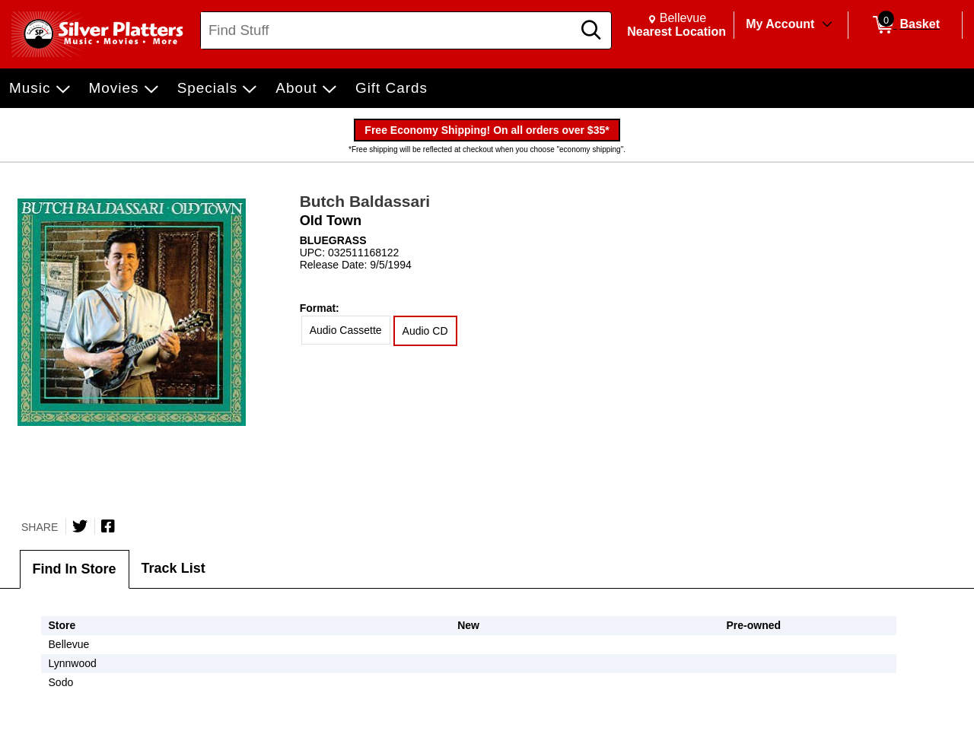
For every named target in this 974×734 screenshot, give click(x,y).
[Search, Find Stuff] (388, 30)
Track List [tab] (173, 568)
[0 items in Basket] (905, 25)
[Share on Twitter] (80, 526)
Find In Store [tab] (74, 569)
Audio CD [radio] (425, 331)
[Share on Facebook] (108, 526)
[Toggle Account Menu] (827, 25)
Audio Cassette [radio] (346, 330)
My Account (780, 23)
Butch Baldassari (365, 201)
